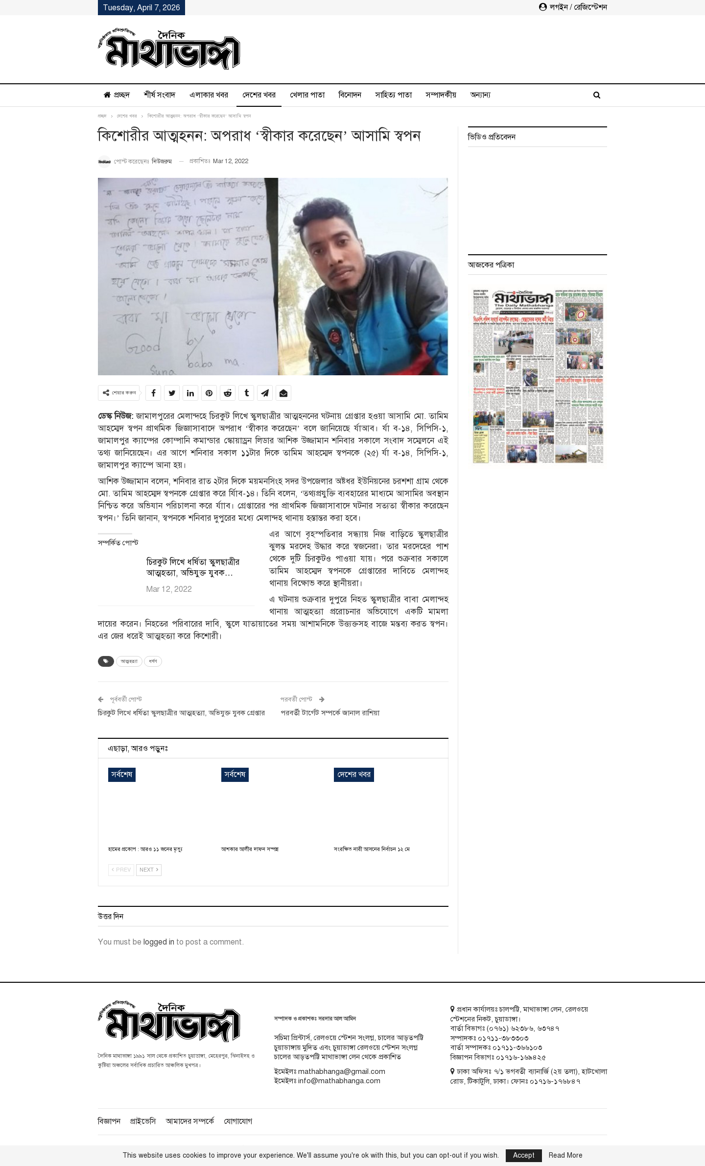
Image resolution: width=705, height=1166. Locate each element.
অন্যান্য (480, 95)
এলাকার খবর (208, 95)
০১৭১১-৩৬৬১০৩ (517, 1047)
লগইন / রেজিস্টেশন (573, 7)
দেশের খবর (259, 95)
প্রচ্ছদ (117, 95)
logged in (158, 942)
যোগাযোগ (238, 1121)
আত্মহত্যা (129, 661)
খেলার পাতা (307, 95)
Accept (524, 1155)
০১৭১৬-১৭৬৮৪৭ (555, 1081)
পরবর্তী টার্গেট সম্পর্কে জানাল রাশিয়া (330, 712)
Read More (566, 1155)
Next (149, 870)
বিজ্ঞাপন (109, 1121)
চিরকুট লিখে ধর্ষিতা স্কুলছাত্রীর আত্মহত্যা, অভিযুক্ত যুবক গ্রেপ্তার (181, 712)
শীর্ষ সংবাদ (159, 95)
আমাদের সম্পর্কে (190, 1121)
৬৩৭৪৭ (548, 1028)
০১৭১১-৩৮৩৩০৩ (503, 1038)
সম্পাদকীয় (441, 95)
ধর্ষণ (153, 661)
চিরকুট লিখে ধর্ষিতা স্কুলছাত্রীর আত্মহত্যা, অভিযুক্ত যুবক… (193, 567)
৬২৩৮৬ (522, 1028)
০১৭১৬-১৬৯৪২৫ (521, 1057)
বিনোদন (350, 95)
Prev (121, 870)
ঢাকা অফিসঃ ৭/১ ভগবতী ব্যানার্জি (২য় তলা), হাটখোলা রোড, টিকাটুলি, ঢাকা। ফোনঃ (528, 1076)
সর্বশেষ (122, 774)
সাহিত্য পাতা (394, 95)
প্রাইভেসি (143, 1121)
